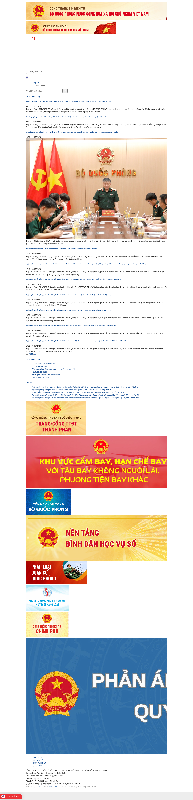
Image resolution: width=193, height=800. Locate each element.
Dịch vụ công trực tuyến (41, 377)
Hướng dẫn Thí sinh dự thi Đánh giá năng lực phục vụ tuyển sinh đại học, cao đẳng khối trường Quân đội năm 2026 (78, 392)
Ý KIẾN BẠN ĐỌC (39, 763)
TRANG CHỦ (37, 758)
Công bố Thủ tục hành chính (43, 364)
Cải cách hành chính (40, 366)
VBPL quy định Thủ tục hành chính (46, 375)
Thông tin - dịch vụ (41, 61)
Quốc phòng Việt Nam (42, 48)
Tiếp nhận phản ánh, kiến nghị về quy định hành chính (54, 369)
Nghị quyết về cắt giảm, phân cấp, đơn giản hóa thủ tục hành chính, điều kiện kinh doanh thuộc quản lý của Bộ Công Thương (71, 325)
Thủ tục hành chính (39, 372)
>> (35, 354)
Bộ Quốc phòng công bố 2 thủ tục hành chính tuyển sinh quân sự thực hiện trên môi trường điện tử (61, 248)
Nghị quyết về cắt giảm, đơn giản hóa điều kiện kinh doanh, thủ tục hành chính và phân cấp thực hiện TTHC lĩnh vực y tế (69, 310)
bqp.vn (41, 787)
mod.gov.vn (53, 787)
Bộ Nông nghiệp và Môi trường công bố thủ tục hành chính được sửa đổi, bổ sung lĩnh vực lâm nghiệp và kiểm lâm (67, 117)
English (35, 66)
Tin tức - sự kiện (39, 41)
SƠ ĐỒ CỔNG (37, 766)
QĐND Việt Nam (38, 45)
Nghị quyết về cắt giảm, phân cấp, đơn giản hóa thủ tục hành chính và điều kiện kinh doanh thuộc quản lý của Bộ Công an (69, 295)
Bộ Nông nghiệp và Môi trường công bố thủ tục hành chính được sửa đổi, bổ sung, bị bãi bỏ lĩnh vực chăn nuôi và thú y (68, 101)
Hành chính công (40, 55)
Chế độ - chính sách (41, 58)
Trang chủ (36, 83)
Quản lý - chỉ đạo (40, 51)
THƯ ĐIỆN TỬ (37, 760)
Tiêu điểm (30, 382)
